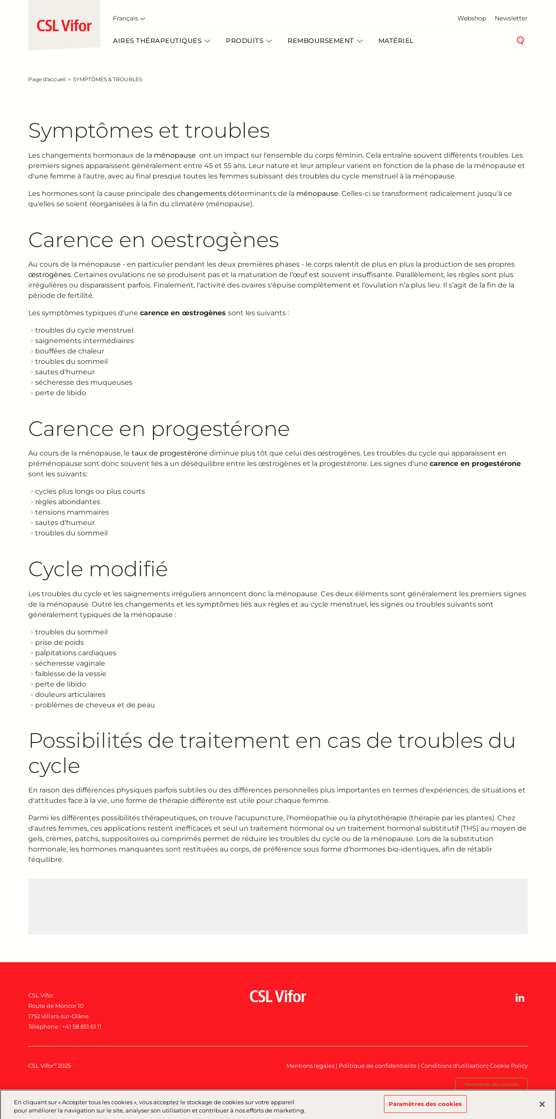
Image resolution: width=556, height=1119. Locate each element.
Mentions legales (310, 1065)
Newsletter (511, 18)
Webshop (471, 18)
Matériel (396, 40)
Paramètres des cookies (491, 1084)
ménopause (175, 155)
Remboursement (321, 40)
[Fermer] (542, 1107)
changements (201, 193)
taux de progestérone (170, 453)
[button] (520, 998)
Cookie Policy (509, 1065)
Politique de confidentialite (378, 1065)
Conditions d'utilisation (454, 1065)
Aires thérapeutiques (157, 40)
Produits (244, 40)
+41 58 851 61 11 (82, 1026)
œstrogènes (49, 275)
